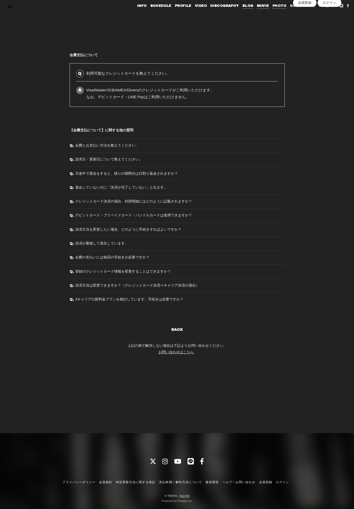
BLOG (239, 14)
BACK (177, 382)
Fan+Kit (185, 495)
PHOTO (271, 14)
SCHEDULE (152, 14)
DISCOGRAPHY (216, 14)
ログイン (329, 23)
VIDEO (192, 14)
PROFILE (174, 14)
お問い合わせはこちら (176, 404)
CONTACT (291, 14)
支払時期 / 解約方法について (180, 482)
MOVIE (254, 14)
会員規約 (105, 482)
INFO (133, 14)
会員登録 (305, 23)
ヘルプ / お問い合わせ (238, 482)
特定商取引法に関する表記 (135, 482)
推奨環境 (212, 482)
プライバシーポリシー (78, 482)
